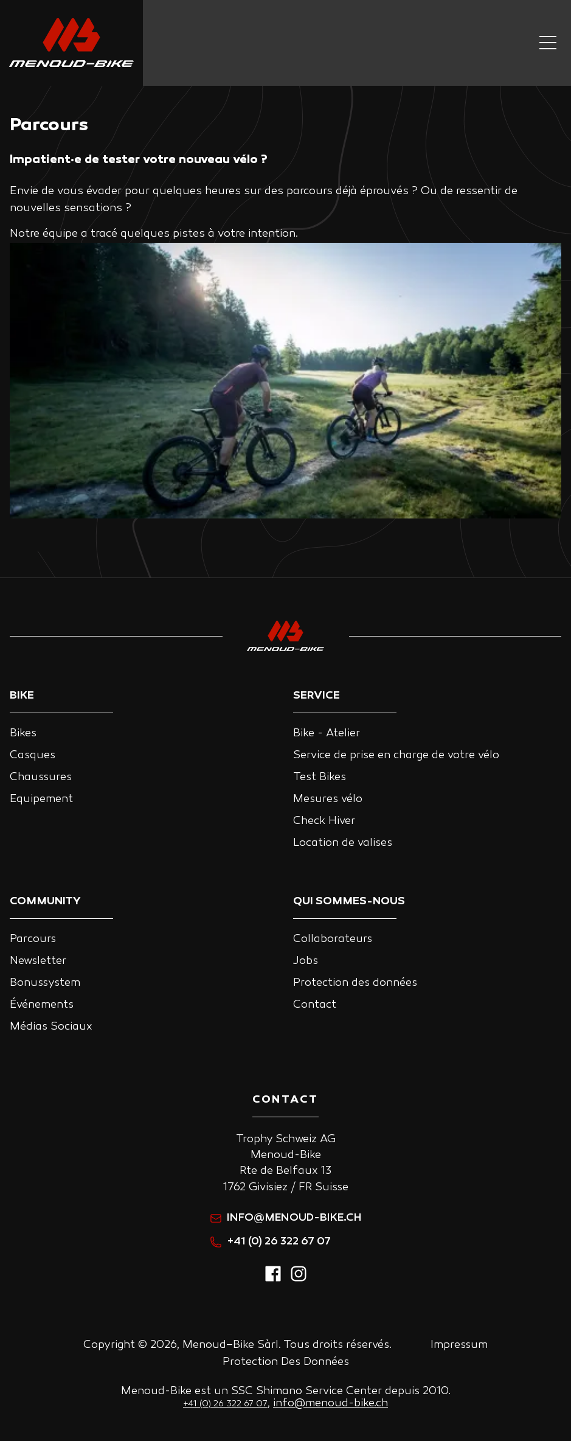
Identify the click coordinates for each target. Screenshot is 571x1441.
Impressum (459, 1345)
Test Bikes (319, 777)
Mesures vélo (327, 799)
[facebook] (273, 1280)
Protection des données (355, 983)
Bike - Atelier (326, 733)
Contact (314, 1005)
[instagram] (298, 1280)
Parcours (33, 939)
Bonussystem (45, 983)
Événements (42, 1005)
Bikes (23, 733)
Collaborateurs (332, 939)
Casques (32, 755)
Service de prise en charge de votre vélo (396, 755)
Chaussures (41, 777)
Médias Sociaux (51, 1027)
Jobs (305, 961)
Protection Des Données (286, 1362)
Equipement (41, 799)
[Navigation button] (547, 42)
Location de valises (342, 843)
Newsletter (38, 961)
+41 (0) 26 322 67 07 (270, 1241)
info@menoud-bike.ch (286, 1218)
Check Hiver (324, 821)
